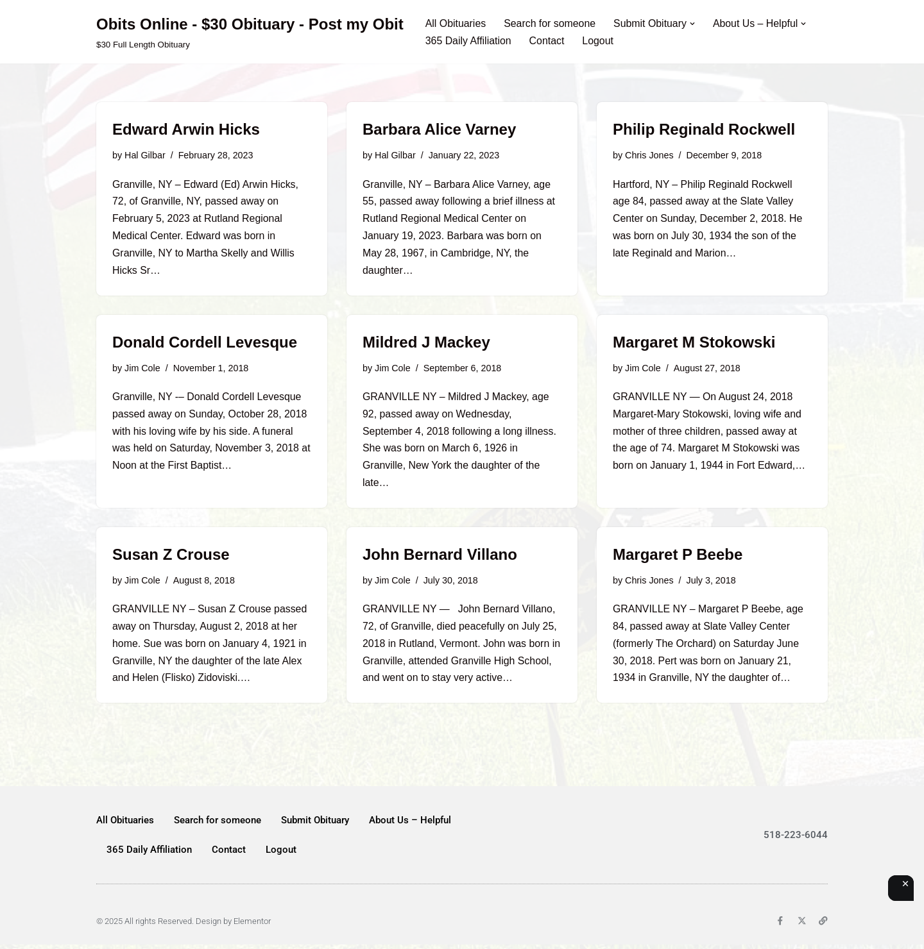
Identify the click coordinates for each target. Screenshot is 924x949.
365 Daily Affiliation (468, 40)
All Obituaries (455, 23)
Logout (599, 40)
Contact (547, 40)
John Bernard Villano (440, 557)
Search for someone (550, 23)
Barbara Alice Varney (439, 129)
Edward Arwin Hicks (186, 129)
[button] (694, 23)
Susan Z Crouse (171, 557)
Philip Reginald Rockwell (704, 129)
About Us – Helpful (410, 824)
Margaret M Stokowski (694, 343)
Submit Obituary (315, 824)
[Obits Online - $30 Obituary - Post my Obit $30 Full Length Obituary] (250, 32)
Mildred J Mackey (426, 343)
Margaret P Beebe (677, 557)
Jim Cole (142, 369)
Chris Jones (649, 155)
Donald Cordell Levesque (204, 343)
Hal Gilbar (145, 155)
